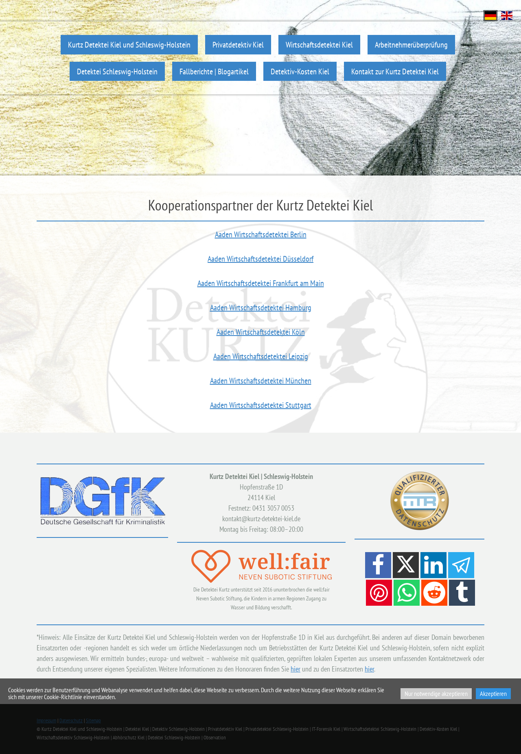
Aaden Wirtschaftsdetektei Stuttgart (260, 405)
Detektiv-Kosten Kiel (300, 71)
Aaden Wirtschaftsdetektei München (260, 380)
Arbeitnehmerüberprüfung (411, 44)
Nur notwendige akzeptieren (436, 693)
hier (295, 669)
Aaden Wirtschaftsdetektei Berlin (260, 234)
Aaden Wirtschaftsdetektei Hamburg (260, 307)
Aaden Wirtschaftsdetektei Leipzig (260, 356)
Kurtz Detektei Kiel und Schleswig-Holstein (129, 44)
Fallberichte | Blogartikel (214, 71)
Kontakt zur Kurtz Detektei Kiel (395, 71)
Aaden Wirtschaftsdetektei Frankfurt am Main (260, 283)
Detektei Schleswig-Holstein (117, 71)
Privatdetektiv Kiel (238, 44)
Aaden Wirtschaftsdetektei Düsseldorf (260, 259)
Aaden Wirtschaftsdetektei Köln (261, 332)
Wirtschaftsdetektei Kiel (319, 44)
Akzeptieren (493, 693)
